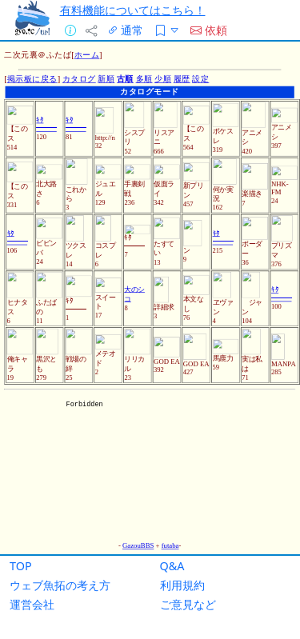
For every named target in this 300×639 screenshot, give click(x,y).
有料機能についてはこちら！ (133, 10)
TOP (21, 565)
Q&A (172, 565)
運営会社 (32, 604)
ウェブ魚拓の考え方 (60, 585)
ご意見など (188, 604)
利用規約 (182, 585)
